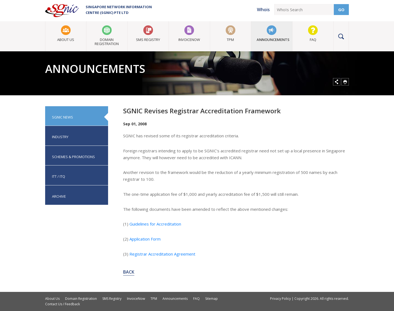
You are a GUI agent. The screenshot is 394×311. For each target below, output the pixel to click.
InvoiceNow (189, 39)
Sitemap (211, 298)
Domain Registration (107, 41)
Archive (59, 196)
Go (341, 9)
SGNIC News (62, 117)
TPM (230, 39)
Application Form (145, 239)
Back (128, 272)
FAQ (313, 39)
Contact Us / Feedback (62, 304)
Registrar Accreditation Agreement (162, 254)
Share (336, 81)
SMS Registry (148, 39)
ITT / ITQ (58, 176)
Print (345, 81)
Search (341, 36)
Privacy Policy (280, 298)
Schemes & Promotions (73, 156)
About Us (65, 39)
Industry (60, 136)
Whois (263, 10)
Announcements (273, 39)
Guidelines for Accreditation (155, 224)
